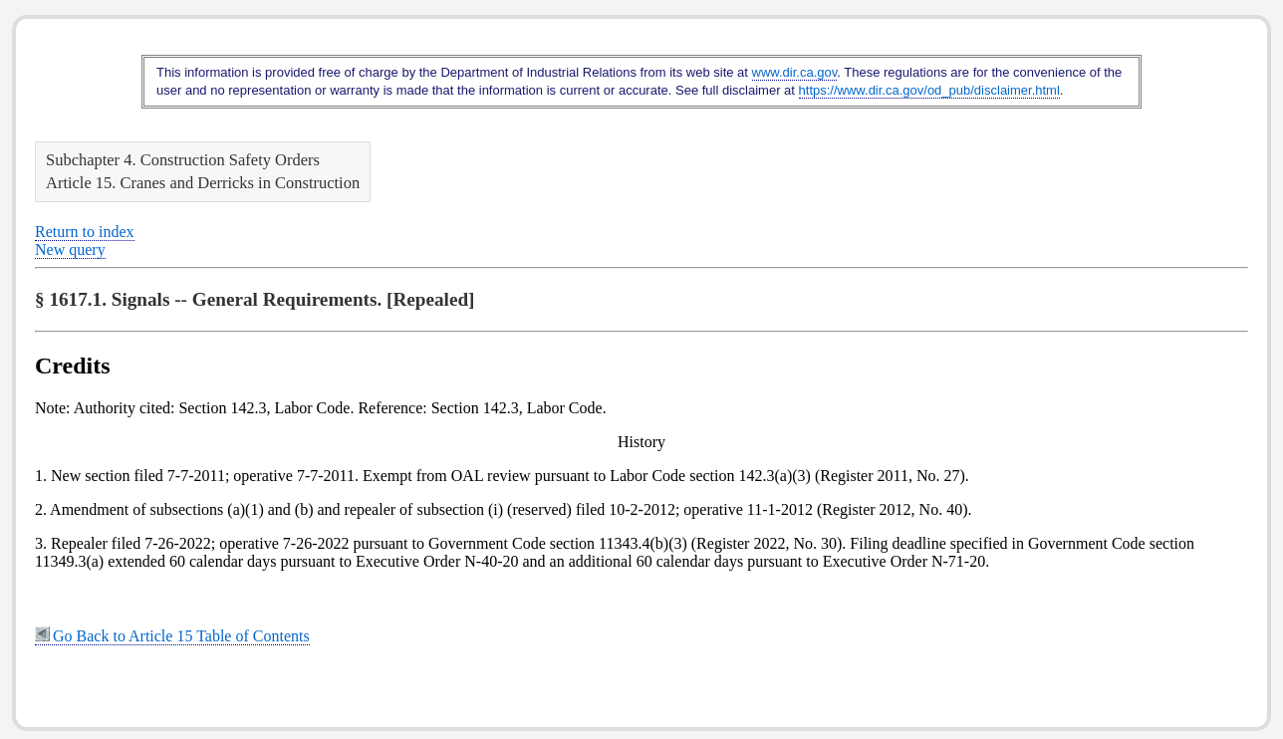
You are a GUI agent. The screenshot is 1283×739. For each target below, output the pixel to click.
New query (70, 249)
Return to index (84, 231)
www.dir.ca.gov (795, 72)
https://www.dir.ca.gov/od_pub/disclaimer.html (929, 90)
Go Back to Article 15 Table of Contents (172, 635)
